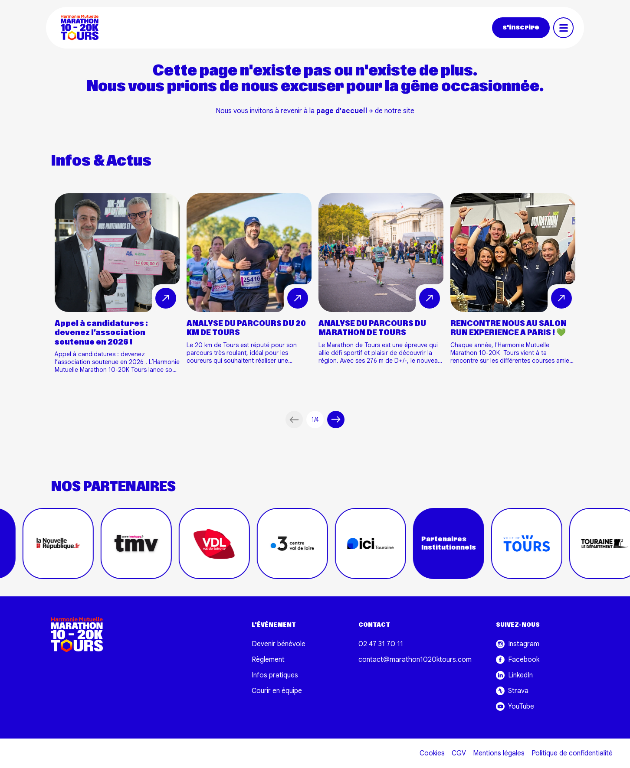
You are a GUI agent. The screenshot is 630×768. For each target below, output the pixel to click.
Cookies (432, 753)
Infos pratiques (275, 675)
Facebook (517, 659)
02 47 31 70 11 (380, 644)
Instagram (517, 644)
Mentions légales (499, 753)
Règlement (268, 659)
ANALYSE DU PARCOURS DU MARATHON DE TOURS (372, 328)
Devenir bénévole (278, 644)
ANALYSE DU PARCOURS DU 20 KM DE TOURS (246, 328)
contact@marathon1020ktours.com (415, 659)
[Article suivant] (336, 419)
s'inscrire (520, 27)
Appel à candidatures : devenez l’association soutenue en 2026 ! (101, 333)
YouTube (515, 706)
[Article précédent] (294, 419)
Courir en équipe (277, 691)
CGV (459, 753)
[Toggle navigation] (563, 27)
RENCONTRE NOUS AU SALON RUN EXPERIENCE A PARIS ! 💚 (508, 328)
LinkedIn (514, 675)
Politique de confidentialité (572, 753)
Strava (512, 691)
